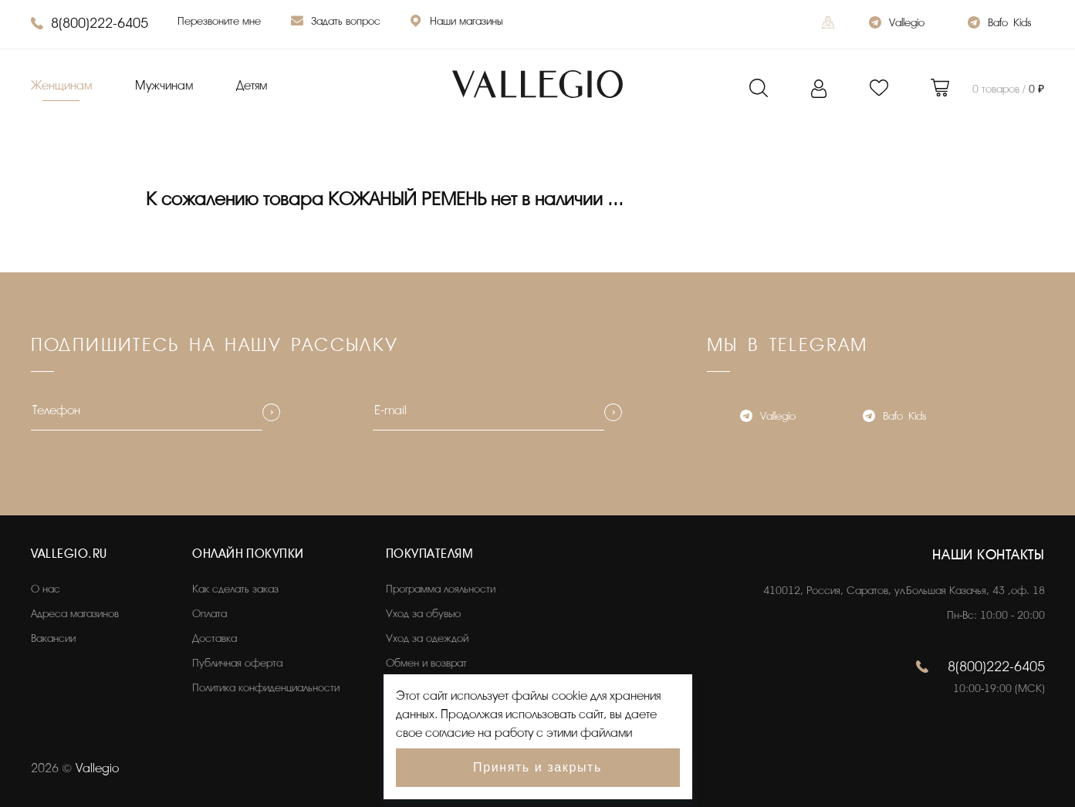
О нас (45, 589)
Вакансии (53, 638)
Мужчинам (164, 86)
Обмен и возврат (426, 663)
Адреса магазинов (75, 614)
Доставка (214, 638)
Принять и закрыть (537, 767)
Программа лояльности (440, 589)
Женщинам (61, 86)
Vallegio (897, 24)
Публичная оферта (237, 663)
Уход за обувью (423, 614)
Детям (251, 86)
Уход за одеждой (427, 638)
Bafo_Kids (999, 24)
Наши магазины (456, 22)
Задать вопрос (335, 22)
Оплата (209, 614)
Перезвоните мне (219, 21)
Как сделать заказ (235, 589)
